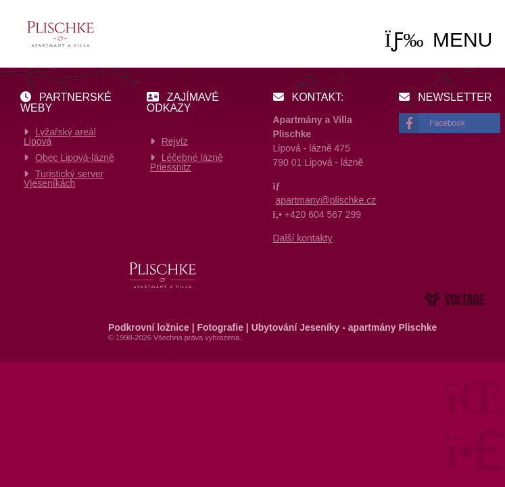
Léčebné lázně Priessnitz (186, 162)
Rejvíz (175, 141)
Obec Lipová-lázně (74, 157)
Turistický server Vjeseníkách (63, 178)
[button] (439, 39)
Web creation (454, 299)
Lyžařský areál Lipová (60, 136)
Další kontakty (303, 238)
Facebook (447, 123)
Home (60, 33)
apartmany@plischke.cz (325, 200)
